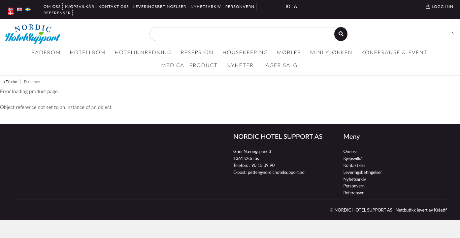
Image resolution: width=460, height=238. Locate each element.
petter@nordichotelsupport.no (276, 172)
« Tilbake (10, 81)
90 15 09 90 (263, 165)
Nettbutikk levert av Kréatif (421, 210)
